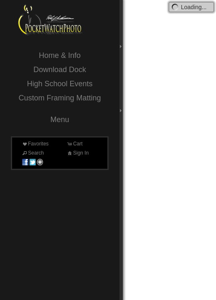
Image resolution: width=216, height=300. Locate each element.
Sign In (77, 153)
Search (32, 153)
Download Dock (59, 69)
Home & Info (60, 55)
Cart (74, 143)
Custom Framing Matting (59, 98)
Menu (59, 119)
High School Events (59, 84)
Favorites (34, 143)
